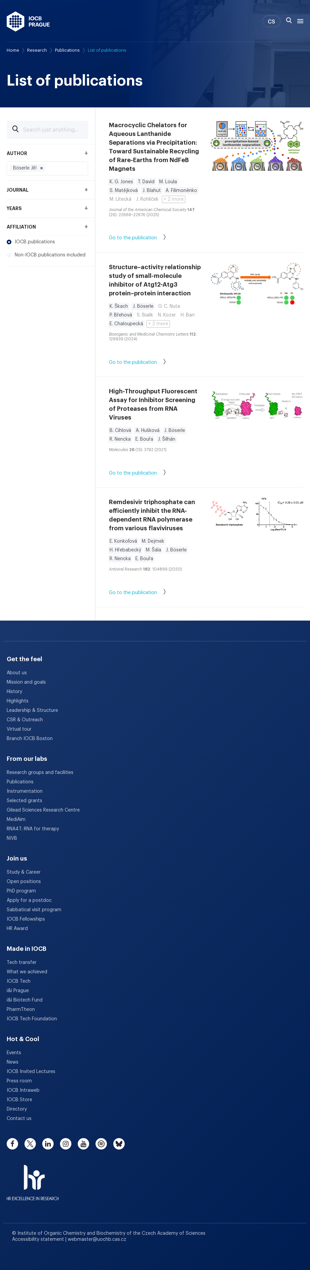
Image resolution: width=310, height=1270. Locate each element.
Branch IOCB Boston (30, 738)
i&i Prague (18, 990)
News (12, 1062)
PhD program (21, 891)
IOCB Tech (18, 981)
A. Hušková (148, 430)
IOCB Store (19, 1099)
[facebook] (12, 1144)
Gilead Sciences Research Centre (43, 810)
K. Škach (119, 306)
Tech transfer (22, 962)
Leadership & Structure (32, 710)
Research (37, 50)
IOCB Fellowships (26, 919)
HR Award (17, 928)
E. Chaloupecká (126, 324)
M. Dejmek (153, 541)
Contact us (19, 1118)
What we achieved (27, 972)
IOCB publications (31, 242)
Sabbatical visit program (34, 910)
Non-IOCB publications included (46, 255)
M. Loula (168, 182)
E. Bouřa (144, 439)
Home (13, 50)
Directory (17, 1109)
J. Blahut (151, 190)
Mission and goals (26, 682)
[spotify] (101, 1144)
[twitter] (30, 1144)
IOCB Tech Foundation (32, 1019)
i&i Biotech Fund (25, 1000)
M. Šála (153, 550)
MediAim (16, 819)
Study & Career (24, 872)
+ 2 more (174, 199)
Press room (19, 1081)
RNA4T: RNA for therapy (33, 829)
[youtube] (83, 1144)
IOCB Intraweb (23, 1090)
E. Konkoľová (123, 541)
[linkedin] (48, 1144)
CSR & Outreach (25, 720)
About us (17, 673)
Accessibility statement (38, 1239)
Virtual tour (19, 729)
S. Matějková (124, 190)
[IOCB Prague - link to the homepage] (28, 21)
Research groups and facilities (40, 772)
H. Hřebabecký (125, 550)
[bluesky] (119, 1144)
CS (271, 22)
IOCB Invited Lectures (31, 1071)
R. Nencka (120, 439)
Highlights (17, 701)
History (14, 691)
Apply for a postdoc (29, 900)
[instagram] (65, 1144)
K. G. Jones (121, 182)
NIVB (12, 838)
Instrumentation (25, 791)
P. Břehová (121, 315)
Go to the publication (144, 238)
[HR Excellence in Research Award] (33, 1178)
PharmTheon (21, 1009)
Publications (67, 50)
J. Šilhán (166, 439)
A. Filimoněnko (181, 190)
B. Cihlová (120, 430)
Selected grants (24, 800)
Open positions (24, 881)
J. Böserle (143, 306)
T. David (146, 182)
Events (14, 1053)
